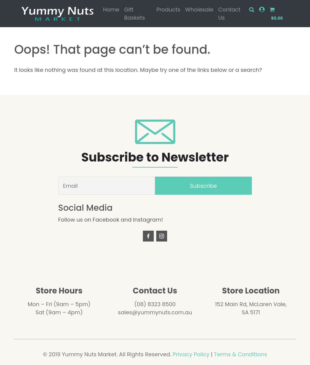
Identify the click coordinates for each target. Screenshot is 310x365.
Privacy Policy (191, 354)
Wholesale (199, 9)
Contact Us (229, 13)
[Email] (106, 186)
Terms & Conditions (240, 354)
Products (168, 9)
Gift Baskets (134, 13)
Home (111, 9)
